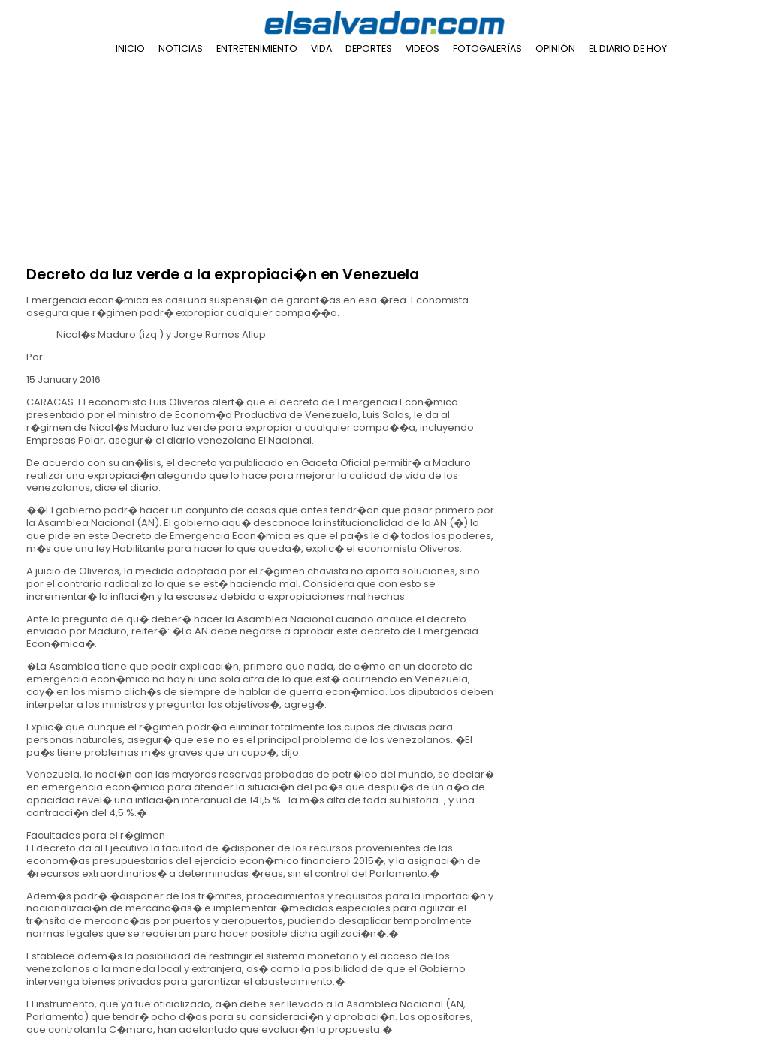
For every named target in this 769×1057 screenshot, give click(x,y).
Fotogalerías (487, 48)
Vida (321, 48)
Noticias (180, 48)
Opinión (555, 48)
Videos (422, 48)
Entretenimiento (256, 48)
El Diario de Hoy (628, 48)
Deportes (368, 48)
